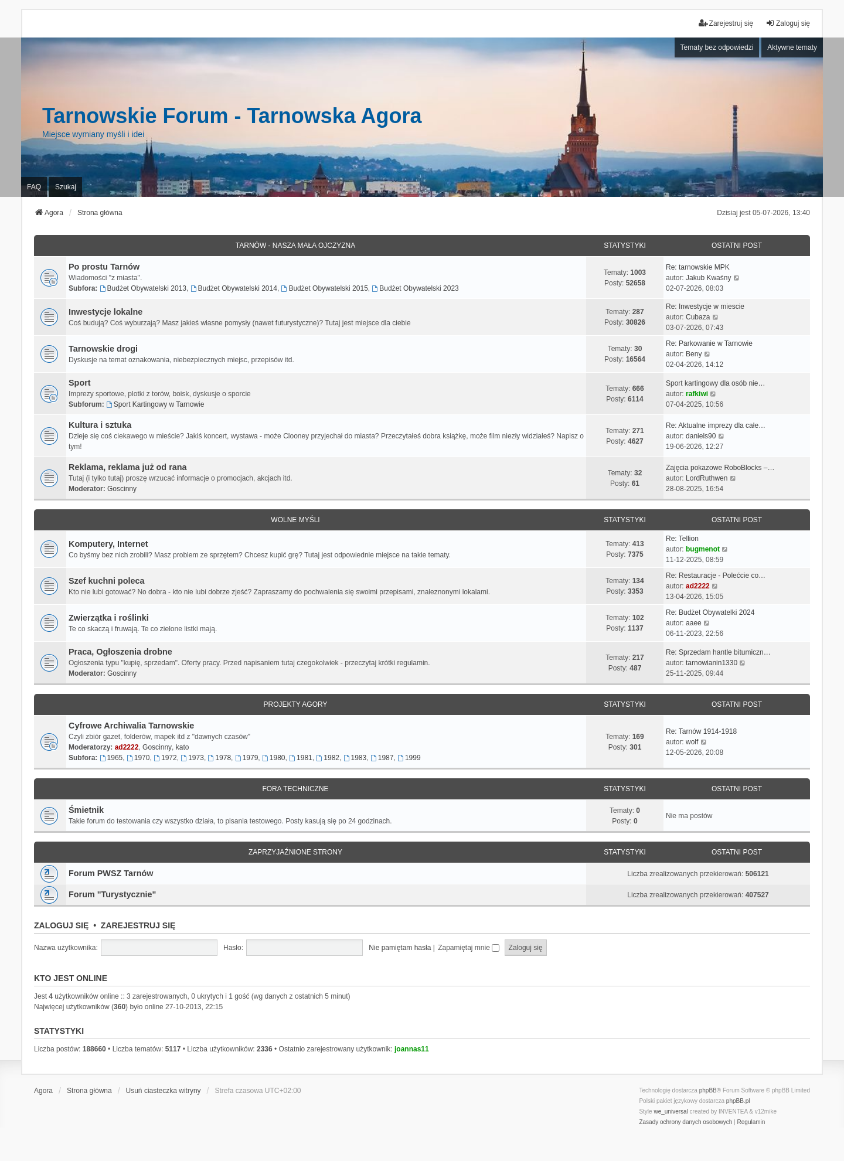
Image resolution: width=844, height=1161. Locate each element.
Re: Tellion (682, 538)
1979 (246, 758)
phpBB (708, 1090)
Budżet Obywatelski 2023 (415, 288)
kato (182, 747)
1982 (327, 758)
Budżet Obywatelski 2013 (143, 288)
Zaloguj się (61, 925)
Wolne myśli (295, 520)
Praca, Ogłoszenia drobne (120, 651)
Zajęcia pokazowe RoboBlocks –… (720, 468)
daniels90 (701, 436)
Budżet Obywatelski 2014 (233, 288)
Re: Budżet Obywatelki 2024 (710, 612)
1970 (138, 758)
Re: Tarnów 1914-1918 (701, 731)
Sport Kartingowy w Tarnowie (155, 404)
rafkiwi (697, 394)
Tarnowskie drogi (103, 348)
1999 (409, 758)
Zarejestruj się (138, 925)
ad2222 (698, 586)
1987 (382, 758)
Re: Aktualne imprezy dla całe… (715, 425)
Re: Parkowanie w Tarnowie (709, 343)
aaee (694, 623)
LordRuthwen (706, 478)
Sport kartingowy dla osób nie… (715, 383)
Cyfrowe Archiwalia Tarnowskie (131, 725)
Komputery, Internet (108, 544)
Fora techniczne (295, 789)
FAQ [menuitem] (34, 187)
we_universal (671, 1111)
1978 (220, 758)
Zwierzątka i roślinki (109, 617)
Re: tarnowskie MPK (698, 267)
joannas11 (411, 1049)
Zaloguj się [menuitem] (787, 23)
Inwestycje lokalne (105, 311)
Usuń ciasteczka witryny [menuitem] (163, 1091)
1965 (111, 758)
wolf (692, 742)
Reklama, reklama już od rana (128, 467)
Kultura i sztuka (100, 425)
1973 (192, 758)
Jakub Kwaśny (708, 278)
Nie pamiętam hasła (400, 948)
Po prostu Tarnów (104, 266)
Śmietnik (86, 810)
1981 (300, 758)
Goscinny (122, 489)
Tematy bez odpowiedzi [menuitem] (717, 47)
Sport (80, 382)
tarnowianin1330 (711, 663)
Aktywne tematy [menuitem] (792, 47)
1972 (165, 758)
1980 (273, 758)
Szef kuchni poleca (107, 580)
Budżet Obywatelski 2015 (324, 288)
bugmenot (703, 549)
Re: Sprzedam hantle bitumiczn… (718, 652)
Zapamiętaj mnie (468, 948)
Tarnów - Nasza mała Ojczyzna (295, 245)
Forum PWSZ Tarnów (111, 873)
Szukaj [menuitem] (65, 187)
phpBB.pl (738, 1101)
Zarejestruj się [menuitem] (726, 23)
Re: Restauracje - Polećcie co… (715, 575)
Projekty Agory (296, 704)
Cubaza (698, 317)
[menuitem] (685, 1122)
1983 (355, 758)
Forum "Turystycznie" (112, 894)
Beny (694, 354)
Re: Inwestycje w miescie (705, 306)
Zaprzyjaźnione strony (295, 852)
